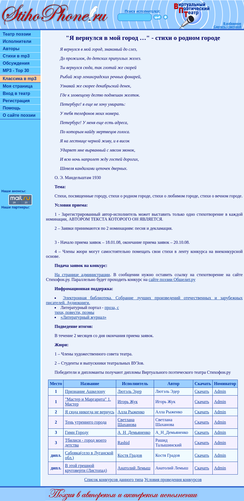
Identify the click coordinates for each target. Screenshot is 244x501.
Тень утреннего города (85, 422)
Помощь (12, 108)
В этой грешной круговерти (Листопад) (86, 468)
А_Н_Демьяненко (134, 432)
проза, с (112, 307)
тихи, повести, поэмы (74, 312)
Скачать (202, 391)
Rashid (123, 442)
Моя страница (18, 86)
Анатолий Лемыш (134, 468)
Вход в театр (16, 93)
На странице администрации (82, 274)
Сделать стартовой (227, 26)
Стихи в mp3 (16, 56)
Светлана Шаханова (127, 422)
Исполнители (17, 41)
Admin (220, 391)
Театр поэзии (17, 34)
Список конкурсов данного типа (113, 479)
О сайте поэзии (19, 115)
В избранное (232, 23)
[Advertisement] (20, 156)
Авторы (11, 48)
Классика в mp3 (19, 78)
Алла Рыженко (131, 412)
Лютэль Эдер (130, 391)
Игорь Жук (128, 401)
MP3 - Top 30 (16, 70)
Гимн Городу (76, 432)
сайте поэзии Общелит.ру (172, 279)
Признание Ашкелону (85, 391)
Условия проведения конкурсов (173, 479)
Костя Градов (130, 455)
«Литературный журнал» (83, 317)
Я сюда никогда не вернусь (89, 412)
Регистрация (16, 100)
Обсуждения (16, 63)
